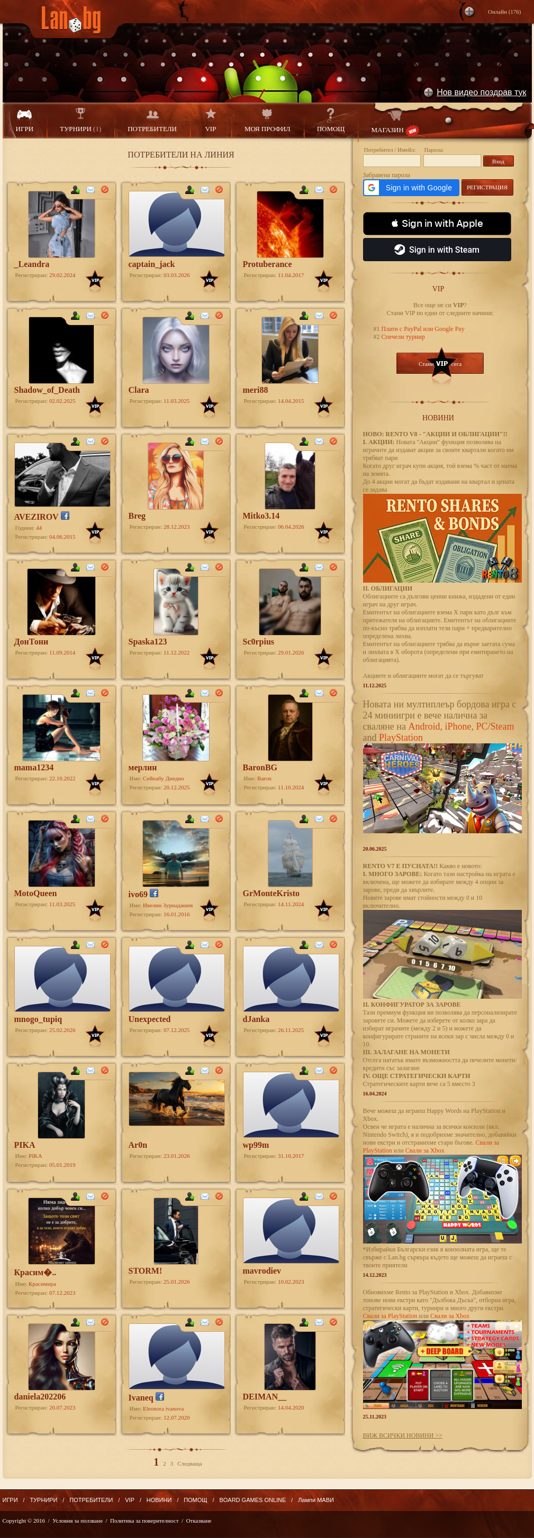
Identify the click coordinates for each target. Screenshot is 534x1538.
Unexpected (150, 1019)
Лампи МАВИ (316, 1500)
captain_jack (152, 264)
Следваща (189, 1463)
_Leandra (32, 264)
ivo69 (138, 894)
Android (424, 726)
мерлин (143, 767)
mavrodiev (262, 1270)
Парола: (434, 149)
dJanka (256, 1019)
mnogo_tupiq (38, 1019)
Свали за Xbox (425, 1150)
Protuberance (267, 264)
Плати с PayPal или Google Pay (422, 329)
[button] (411, 187)
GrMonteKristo (271, 893)
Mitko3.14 (261, 515)
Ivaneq (141, 1397)
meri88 (255, 389)
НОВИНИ (159, 1500)
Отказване (199, 1520)
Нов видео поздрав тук (481, 92)
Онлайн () (504, 11)
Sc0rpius (259, 641)
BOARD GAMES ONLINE (252, 1500)
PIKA (24, 1144)
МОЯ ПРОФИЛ (268, 120)
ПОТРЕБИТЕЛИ (152, 120)
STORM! (145, 1270)
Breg (137, 515)
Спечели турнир (402, 336)
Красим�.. (35, 1272)
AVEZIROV (36, 516)
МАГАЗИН (395, 122)
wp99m (256, 1144)
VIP (210, 120)
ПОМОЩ (331, 120)
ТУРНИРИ (80, 120)
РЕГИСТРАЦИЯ (487, 187)
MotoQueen (35, 893)
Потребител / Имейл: (390, 149)
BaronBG (260, 767)
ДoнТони (31, 641)
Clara (139, 389)
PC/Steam (495, 726)
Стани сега (440, 364)
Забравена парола (386, 175)
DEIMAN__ (265, 1396)
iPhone (458, 726)
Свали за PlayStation (390, 1316)
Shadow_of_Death (47, 389)
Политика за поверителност (144, 1520)
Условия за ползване (77, 1520)
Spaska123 (148, 641)
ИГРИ (25, 120)
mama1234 (34, 767)
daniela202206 (40, 1396)
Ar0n (138, 1144)
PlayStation (401, 737)
